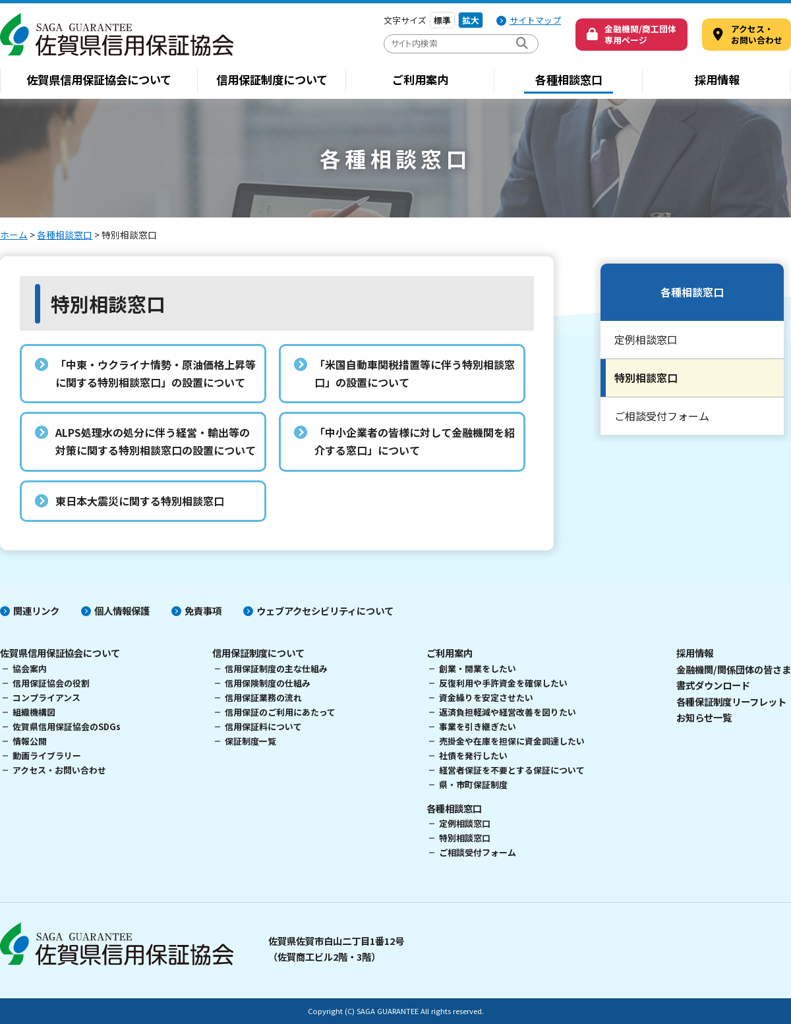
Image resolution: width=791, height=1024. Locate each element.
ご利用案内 (420, 79)
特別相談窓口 (646, 377)
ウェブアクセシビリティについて (325, 610)
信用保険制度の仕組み (267, 683)
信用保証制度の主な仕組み (276, 668)
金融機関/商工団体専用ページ (640, 34)
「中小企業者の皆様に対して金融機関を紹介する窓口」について (414, 441)
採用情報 (717, 79)
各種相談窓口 (568, 79)
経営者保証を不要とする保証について (512, 770)
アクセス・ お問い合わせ (756, 34)
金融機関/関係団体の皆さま (733, 669)
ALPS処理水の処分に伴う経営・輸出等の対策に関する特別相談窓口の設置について (155, 441)
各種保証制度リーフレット (731, 701)
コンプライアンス (46, 697)
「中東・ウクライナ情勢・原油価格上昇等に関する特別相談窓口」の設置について (155, 373)
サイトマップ (535, 20)
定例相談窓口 (646, 339)
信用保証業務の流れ (263, 697)
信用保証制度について (272, 79)
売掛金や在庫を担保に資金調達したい (512, 741)
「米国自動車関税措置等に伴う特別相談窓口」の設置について (414, 373)
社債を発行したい (473, 755)
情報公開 (30, 741)
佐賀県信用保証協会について (98, 79)
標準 (442, 20)
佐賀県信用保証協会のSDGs (67, 726)
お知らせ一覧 (704, 717)
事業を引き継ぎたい (477, 726)
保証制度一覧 (250, 741)
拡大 (470, 20)
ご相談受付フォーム (661, 416)
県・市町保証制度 (473, 784)
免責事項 (203, 610)
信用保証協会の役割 (51, 683)
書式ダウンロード (713, 685)
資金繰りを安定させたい (486, 697)
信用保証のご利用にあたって (280, 712)
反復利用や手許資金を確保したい (503, 683)
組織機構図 (34, 712)
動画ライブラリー (47, 755)
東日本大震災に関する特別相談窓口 (139, 501)
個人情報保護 (122, 610)
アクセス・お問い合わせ (59, 770)
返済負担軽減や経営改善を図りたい (507, 712)
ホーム (14, 234)
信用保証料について (263, 726)
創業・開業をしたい (477, 668)
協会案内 (30, 668)
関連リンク (36, 610)
